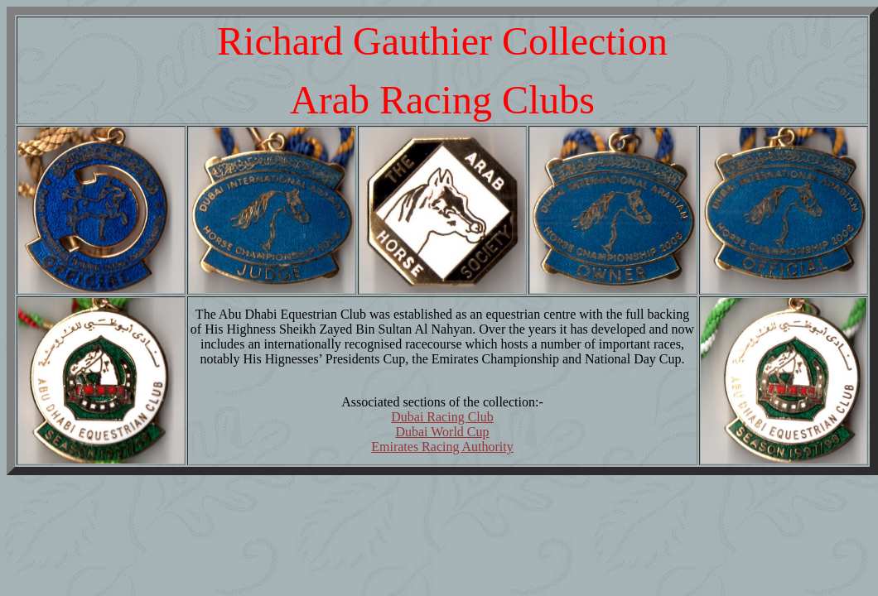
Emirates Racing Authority (442, 447)
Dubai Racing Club (442, 417)
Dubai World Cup (442, 432)
